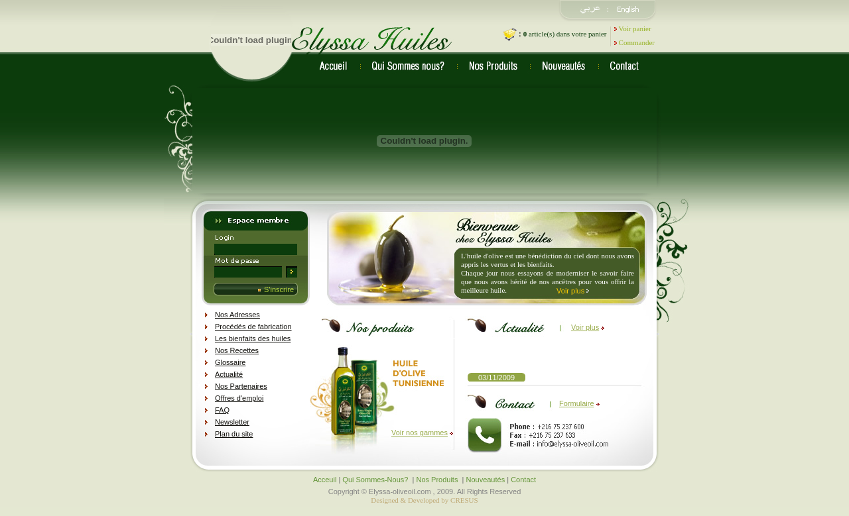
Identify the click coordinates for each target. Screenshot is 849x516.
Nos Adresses (237, 315)
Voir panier (635, 28)
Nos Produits (438, 480)
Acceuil (324, 480)
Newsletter (232, 422)
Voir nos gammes (419, 433)
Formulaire (576, 403)
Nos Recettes (237, 350)
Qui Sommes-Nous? (376, 480)
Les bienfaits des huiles (253, 338)
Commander (637, 42)
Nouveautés (485, 480)
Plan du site (234, 434)
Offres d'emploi (239, 398)
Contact (523, 480)
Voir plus (570, 290)
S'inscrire (279, 289)
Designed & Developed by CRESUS (424, 500)
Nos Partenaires (241, 386)
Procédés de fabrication (253, 327)
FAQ (222, 410)
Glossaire (230, 362)
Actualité (229, 374)
